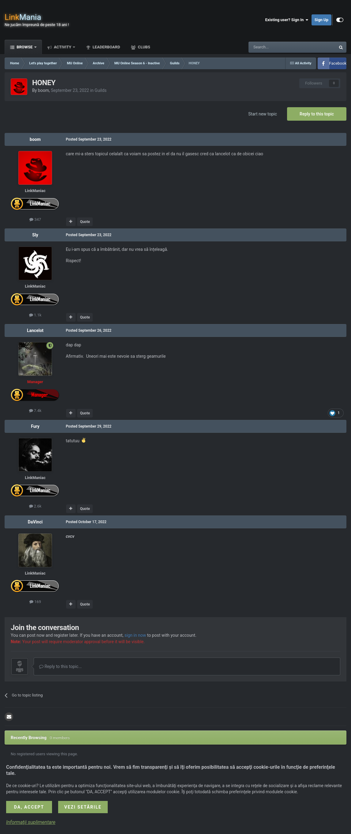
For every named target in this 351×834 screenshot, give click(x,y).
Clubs (143, 47)
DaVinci (35, 521)
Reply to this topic (317, 113)
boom (43, 90)
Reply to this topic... (60, 666)
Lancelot (35, 330)
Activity (63, 47)
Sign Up (321, 19)
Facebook (337, 63)
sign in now (135, 635)
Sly (35, 234)
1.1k (35, 315)
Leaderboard (105, 47)
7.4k (35, 410)
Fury (35, 426)
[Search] (277, 47)
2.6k (35, 506)
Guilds (100, 90)
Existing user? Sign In (286, 19)
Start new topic (262, 113)
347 (35, 219)
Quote (85, 222)
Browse (25, 47)
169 (35, 601)
